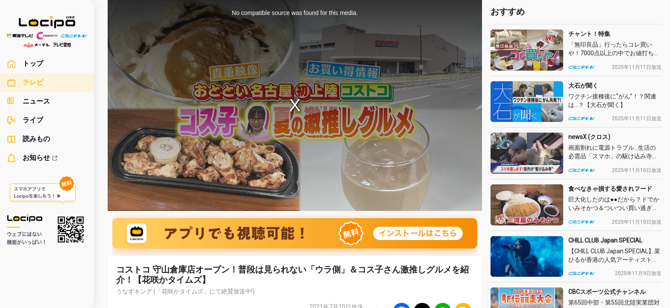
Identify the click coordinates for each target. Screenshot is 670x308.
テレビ (25, 82)
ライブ (25, 120)
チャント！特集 (589, 33)
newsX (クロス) (589, 136)
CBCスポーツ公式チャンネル (607, 291)
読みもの (28, 139)
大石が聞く (583, 85)
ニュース (28, 101)
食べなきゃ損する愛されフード (610, 188)
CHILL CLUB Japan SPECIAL (605, 240)
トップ (25, 63)
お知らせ (32, 158)
